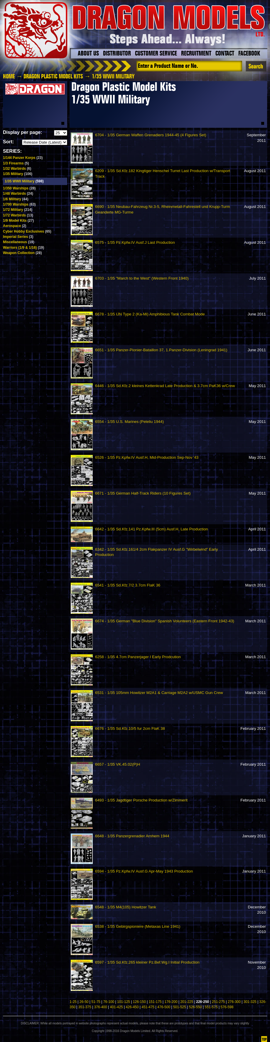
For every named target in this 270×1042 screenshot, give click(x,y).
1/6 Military (15, 199)
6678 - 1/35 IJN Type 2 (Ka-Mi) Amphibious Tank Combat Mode (150, 314)
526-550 (195, 1007)
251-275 (218, 1002)
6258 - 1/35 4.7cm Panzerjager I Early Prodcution (138, 657)
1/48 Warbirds (18, 193)
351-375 (84, 1007)
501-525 (179, 1007)
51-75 (95, 1002)
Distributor (117, 54)
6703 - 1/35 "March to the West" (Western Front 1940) (142, 278)
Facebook (249, 54)
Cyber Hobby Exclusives (27, 231)
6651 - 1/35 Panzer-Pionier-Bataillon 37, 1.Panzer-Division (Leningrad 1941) (161, 350)
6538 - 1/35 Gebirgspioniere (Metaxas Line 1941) (137, 926)
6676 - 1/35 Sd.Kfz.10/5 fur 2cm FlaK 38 (130, 728)
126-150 (139, 1002)
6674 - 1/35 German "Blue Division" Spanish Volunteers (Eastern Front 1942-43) (164, 621)
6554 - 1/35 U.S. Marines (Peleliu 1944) (129, 421)
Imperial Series (18, 237)
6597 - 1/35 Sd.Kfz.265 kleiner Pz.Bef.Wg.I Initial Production (147, 962)
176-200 (171, 1002)
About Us (88, 54)
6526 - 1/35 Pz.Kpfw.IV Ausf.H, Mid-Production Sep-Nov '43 (146, 457)
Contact (224, 54)
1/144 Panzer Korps (23, 158)
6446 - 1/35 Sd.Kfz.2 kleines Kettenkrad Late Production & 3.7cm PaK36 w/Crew (165, 386)
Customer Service (156, 54)
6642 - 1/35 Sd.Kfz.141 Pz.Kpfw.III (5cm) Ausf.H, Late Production (151, 529)
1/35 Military (17, 174)
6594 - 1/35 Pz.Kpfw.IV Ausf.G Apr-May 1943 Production (144, 871)
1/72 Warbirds (18, 215)
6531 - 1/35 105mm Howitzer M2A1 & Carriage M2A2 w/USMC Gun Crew (159, 692)
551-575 (211, 1007)
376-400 (100, 1007)
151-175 (155, 1002)
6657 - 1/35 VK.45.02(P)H (117, 764)
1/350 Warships (19, 188)
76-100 (108, 1002)
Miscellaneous (18, 242)
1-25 (73, 1002)
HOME (9, 77)
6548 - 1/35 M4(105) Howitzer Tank (125, 907)
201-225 (186, 1002)
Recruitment (196, 54)
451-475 (147, 1007)
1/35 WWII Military (24, 181)
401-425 (116, 1007)
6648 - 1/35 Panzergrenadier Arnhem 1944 (132, 836)
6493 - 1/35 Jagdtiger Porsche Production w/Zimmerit (141, 800)
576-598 (226, 1007)
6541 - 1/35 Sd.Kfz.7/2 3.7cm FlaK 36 (127, 585)
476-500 (163, 1007)
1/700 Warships (19, 204)
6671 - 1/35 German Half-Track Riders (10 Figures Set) (142, 493)
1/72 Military (17, 210)
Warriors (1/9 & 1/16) (23, 248)
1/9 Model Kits (18, 221)
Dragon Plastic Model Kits (53, 77)
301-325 (250, 1002)
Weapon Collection (22, 253)
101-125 (123, 1002)
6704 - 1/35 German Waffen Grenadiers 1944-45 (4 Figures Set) (150, 135)
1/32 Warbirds (17, 169)
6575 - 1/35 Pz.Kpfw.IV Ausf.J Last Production (135, 242)
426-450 (132, 1007)
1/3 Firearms (16, 163)
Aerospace (14, 226)
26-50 (84, 1002)
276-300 (234, 1002)
